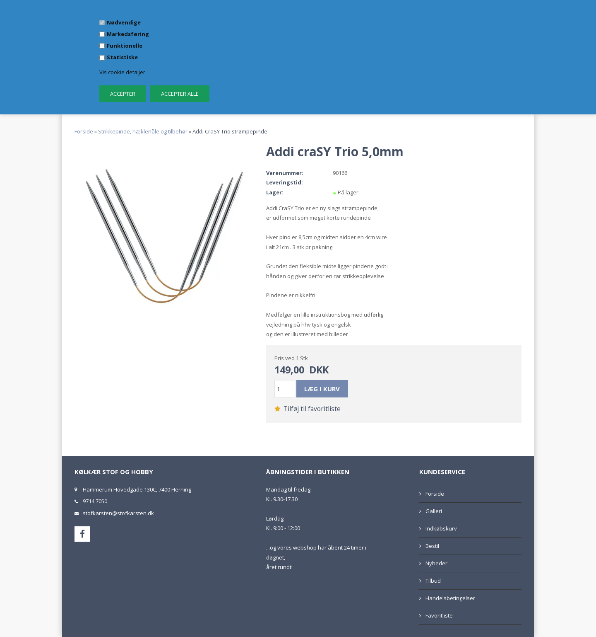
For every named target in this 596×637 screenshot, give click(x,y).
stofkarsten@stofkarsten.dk (118, 513)
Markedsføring (128, 34)
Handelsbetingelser (450, 598)
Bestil (432, 546)
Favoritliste (439, 615)
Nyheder (436, 563)
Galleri (433, 511)
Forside (83, 131)
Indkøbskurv (441, 528)
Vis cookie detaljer (122, 72)
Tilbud (433, 580)
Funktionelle (124, 45)
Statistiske (122, 57)
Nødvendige (124, 22)
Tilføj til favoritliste (307, 408)
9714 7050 (95, 501)
